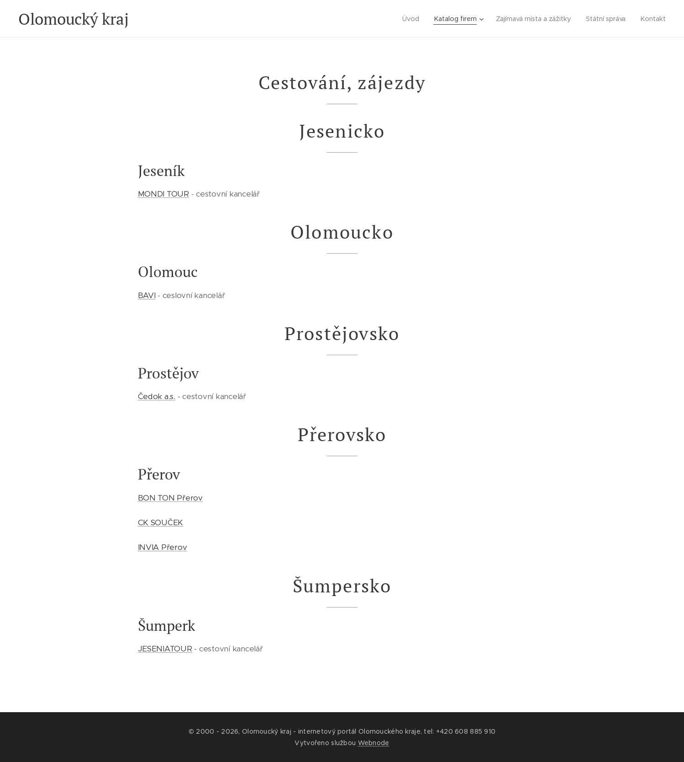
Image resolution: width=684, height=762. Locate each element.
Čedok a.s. (156, 396)
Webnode (373, 743)
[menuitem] (407, 18)
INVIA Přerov (162, 547)
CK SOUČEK (161, 522)
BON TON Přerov (170, 498)
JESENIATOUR (165, 649)
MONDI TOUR (163, 194)
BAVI (147, 295)
